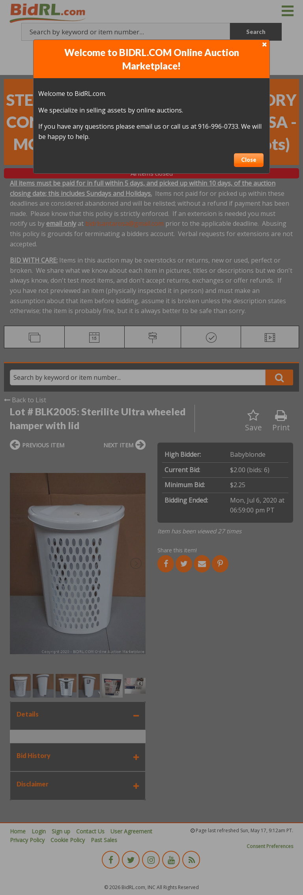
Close (248, 159)
